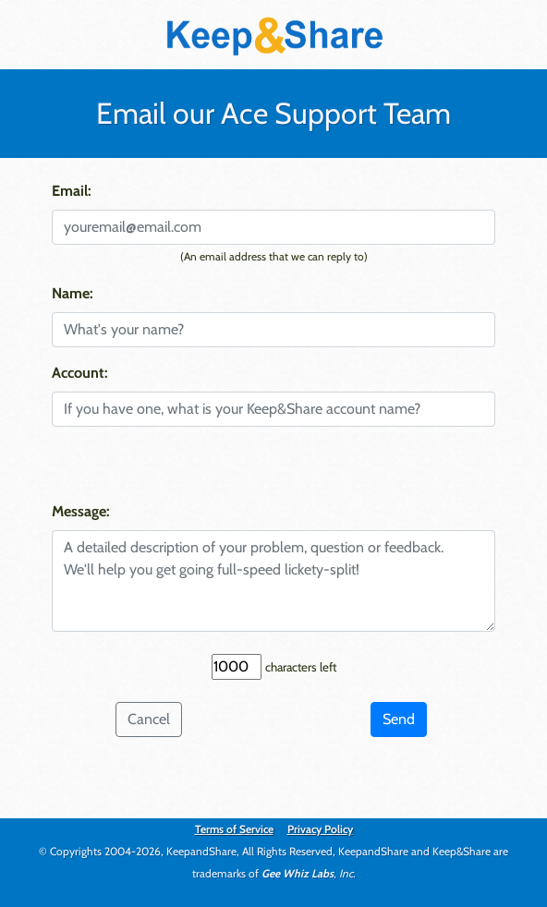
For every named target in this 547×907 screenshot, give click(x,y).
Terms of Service (234, 829)
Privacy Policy (320, 829)
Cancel (149, 719)
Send (399, 719)
